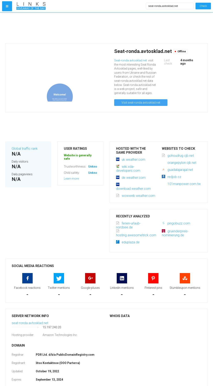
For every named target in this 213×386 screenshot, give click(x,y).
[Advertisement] (80, 27)
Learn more (71, 178)
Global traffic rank (25, 149)
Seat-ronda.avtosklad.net (130, 60)
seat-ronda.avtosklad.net (30, 323)
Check (203, 5)
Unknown (94, 166)
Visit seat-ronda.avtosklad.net (140, 102)
